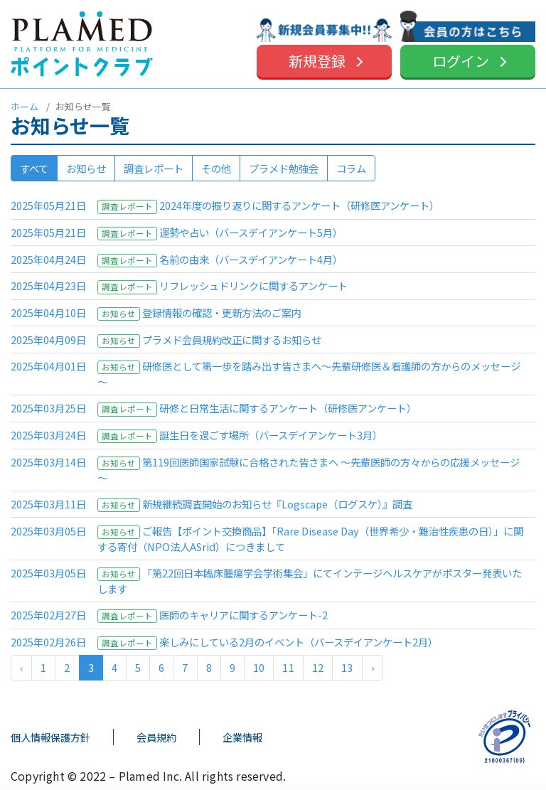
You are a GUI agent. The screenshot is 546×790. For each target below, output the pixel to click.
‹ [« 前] (21, 667)
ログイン (460, 60)
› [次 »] (372, 667)
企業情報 (242, 737)
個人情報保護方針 (50, 737)
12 (317, 667)
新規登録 (317, 60)
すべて (34, 168)
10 (258, 667)
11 (288, 667)
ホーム (24, 106)
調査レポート (153, 168)
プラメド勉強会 (283, 168)
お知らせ (86, 168)
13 (347, 667)
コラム (351, 168)
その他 (216, 168)
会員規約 (156, 737)
